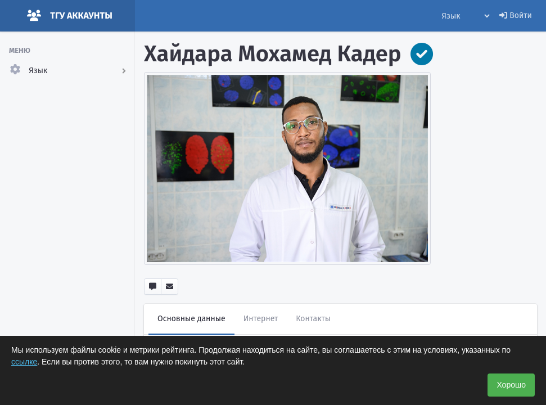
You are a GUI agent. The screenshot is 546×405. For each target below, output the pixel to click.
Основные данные (191, 318)
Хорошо (511, 384)
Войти (515, 15)
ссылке (24, 361)
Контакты (313, 318)
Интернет (260, 318)
